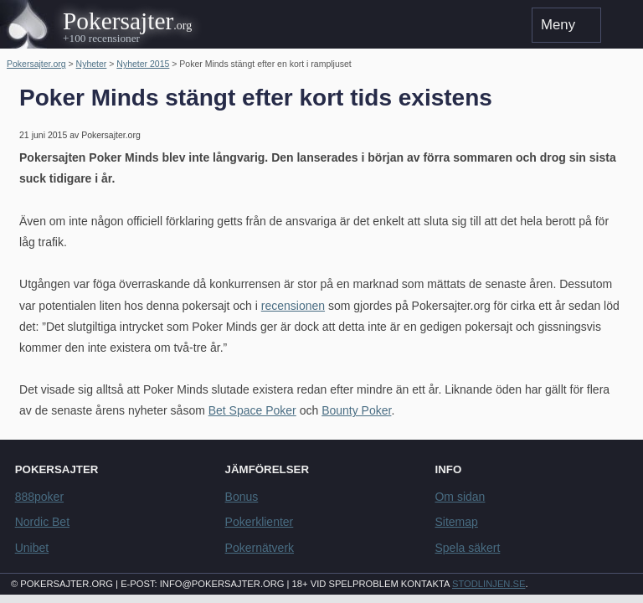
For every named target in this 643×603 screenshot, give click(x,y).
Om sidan (460, 496)
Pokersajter (118, 21)
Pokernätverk (259, 547)
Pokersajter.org (36, 64)
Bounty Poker (356, 410)
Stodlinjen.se (488, 584)
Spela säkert (467, 547)
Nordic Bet (42, 521)
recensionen (293, 305)
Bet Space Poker (252, 410)
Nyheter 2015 (142, 64)
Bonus (242, 496)
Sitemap (456, 521)
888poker (39, 496)
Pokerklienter (259, 521)
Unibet (32, 547)
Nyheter (91, 64)
